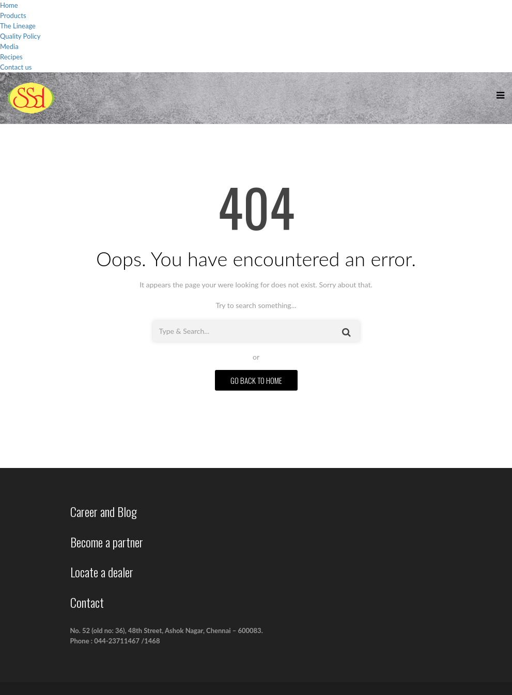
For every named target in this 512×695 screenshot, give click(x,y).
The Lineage (18, 26)
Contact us (16, 67)
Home (9, 5)
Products (13, 15)
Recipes (11, 57)
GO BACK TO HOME (256, 380)
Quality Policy (20, 36)
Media (9, 46)
